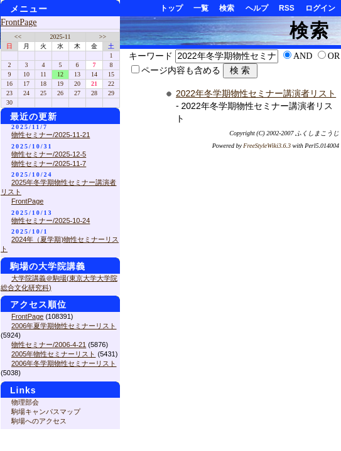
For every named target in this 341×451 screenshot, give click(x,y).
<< (17, 36)
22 (111, 83)
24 (26, 93)
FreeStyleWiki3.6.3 (267, 145)
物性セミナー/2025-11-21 (50, 134)
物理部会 (25, 402)
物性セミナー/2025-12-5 (48, 154)
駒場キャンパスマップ (45, 411)
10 (26, 74)
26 (60, 93)
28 (94, 93)
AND (302, 56)
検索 (226, 8)
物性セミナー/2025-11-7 (48, 163)
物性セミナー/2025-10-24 (50, 220)
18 (43, 83)
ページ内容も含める (180, 70)
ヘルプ (257, 8)
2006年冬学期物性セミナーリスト (63, 363)
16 (9, 83)
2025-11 (60, 36)
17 (26, 83)
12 (60, 74)
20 (77, 83)
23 (9, 93)
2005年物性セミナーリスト (53, 354)
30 (9, 102)
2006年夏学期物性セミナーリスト (63, 325)
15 (111, 74)
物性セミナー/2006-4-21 (48, 344)
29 (111, 93)
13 (77, 74)
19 (60, 83)
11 (43, 74)
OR (334, 56)
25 (43, 93)
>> (102, 36)
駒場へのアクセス (39, 421)
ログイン (320, 8)
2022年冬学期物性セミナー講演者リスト (256, 93)
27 (77, 93)
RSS (287, 8)
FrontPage (19, 22)
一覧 (200, 8)
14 (94, 74)
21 (94, 83)
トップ (171, 8)
